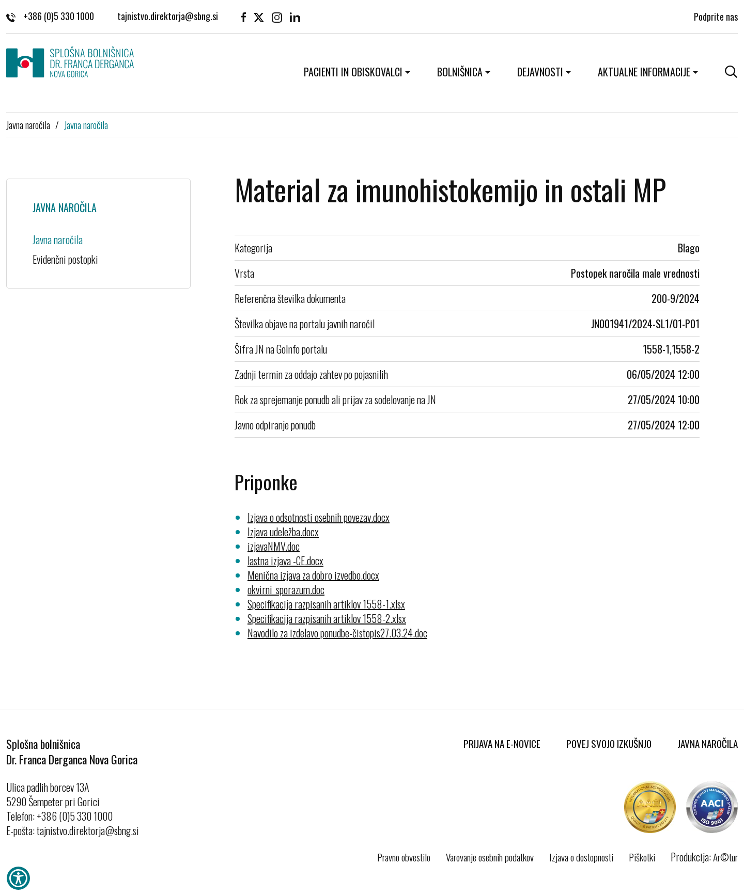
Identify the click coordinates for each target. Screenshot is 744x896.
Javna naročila (28, 124)
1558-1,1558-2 (671, 349)
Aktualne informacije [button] (644, 71)
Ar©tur (725, 857)
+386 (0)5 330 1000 (50, 15)
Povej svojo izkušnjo (609, 743)
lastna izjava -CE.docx (285, 560)
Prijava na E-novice (501, 743)
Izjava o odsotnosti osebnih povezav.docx (318, 517)
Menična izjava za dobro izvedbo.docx (313, 575)
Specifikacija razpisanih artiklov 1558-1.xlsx (326, 604)
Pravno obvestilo (403, 857)
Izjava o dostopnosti (581, 857)
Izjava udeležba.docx (283, 531)
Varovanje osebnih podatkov (490, 857)
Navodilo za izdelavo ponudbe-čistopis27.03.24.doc (337, 633)
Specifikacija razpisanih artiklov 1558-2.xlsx (326, 618)
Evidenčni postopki (65, 259)
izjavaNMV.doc (273, 546)
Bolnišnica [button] (460, 71)
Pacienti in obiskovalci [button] (353, 71)
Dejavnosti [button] (540, 71)
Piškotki (642, 857)
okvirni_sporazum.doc (285, 589)
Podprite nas (716, 15)
